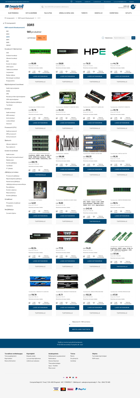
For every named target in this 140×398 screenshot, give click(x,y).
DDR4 (7, 39)
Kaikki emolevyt (10, 112)
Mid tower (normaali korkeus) (14, 157)
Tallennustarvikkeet (12, 69)
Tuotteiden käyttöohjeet (99, 356)
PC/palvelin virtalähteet (13, 203)
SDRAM (8, 45)
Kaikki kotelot (10, 154)
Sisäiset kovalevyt (11, 55)
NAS (7, 61)
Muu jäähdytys (10, 187)
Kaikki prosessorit (11, 131)
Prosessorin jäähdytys (12, 176)
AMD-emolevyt (10, 115)
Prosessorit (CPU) (10, 127)
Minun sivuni (52, 368)
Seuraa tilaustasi (54, 361)
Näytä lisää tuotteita (81, 329)
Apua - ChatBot (53, 365)
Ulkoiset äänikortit (11, 144)
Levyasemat (10, 72)
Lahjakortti (87, 1)
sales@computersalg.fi (89, 382)
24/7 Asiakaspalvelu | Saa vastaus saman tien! (17, 1)
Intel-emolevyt (10, 118)
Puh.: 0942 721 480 (104, 382)
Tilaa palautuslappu (54, 363)
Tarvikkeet (9, 105)
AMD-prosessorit (11, 134)
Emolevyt (8, 109)
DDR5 (7, 42)
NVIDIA (8, 91)
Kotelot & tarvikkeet (11, 151)
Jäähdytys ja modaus (11, 172)
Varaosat (9, 123)
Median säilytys (10, 75)
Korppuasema (10, 81)
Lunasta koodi (97, 1)
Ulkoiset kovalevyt (11, 58)
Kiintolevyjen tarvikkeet (13, 78)
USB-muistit (10, 66)
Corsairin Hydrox (11, 213)
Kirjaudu (131, 1)
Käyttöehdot (8, 358)
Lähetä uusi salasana (33, 361)
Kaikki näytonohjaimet (12, 88)
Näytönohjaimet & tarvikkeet (14, 84)
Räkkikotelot (10, 160)
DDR (7, 31)
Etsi (133, 38)
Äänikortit (8, 140)
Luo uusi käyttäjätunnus (120, 1)
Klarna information (10, 361)
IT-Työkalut (9, 168)
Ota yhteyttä (74, 358)
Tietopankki (78, 1)
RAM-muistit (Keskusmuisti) (15, 27)
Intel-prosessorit (11, 137)
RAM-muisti (95, 358)
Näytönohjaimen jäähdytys (14, 102)
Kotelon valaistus (11, 190)
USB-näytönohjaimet (12, 99)
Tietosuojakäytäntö (10, 356)
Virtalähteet (8, 199)
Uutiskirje (73, 361)
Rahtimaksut (52, 358)
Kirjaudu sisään (31, 356)
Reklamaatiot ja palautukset (57, 356)
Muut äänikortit (10, 147)
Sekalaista (9, 206)
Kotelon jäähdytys (11, 163)
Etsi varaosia (107, 1)
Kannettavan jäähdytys (13, 181)
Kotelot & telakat (11, 64)
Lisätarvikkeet (10, 121)
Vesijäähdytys (9, 209)
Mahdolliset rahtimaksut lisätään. (36, 77)
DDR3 (8, 37)
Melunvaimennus (11, 192)
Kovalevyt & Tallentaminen (13, 49)
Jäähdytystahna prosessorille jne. (16, 184)
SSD (7, 52)
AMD (7, 94)
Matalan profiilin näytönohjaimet (15, 96)
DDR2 (7, 34)
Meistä (72, 356)
